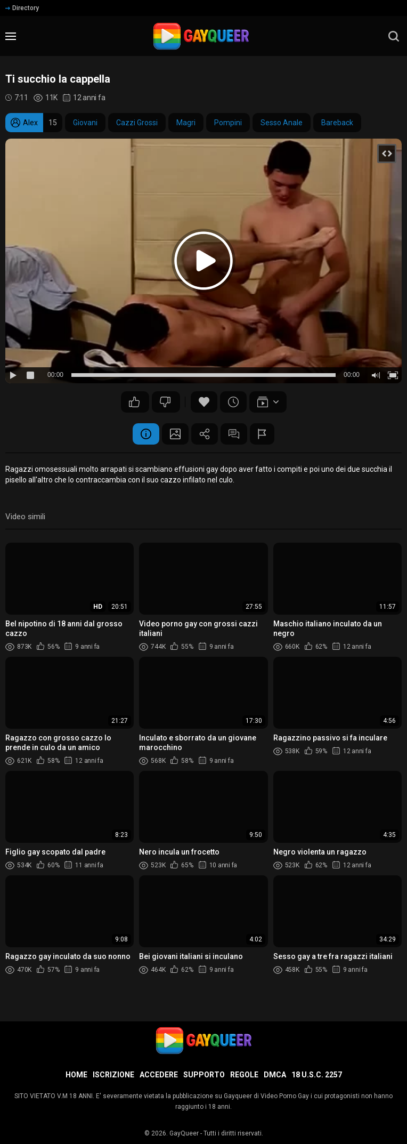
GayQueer (184, 1133)
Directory (22, 8)
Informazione (146, 434)
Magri (186, 122)
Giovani (85, 122)
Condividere (204, 434)
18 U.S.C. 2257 (316, 1074)
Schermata (175, 434)
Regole (244, 1074)
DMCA (275, 1074)
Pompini (228, 122)
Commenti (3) (234, 434)
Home (76, 1074)
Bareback (337, 122)
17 (134, 402)
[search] (394, 36)
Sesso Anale (282, 122)
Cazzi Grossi (137, 122)
